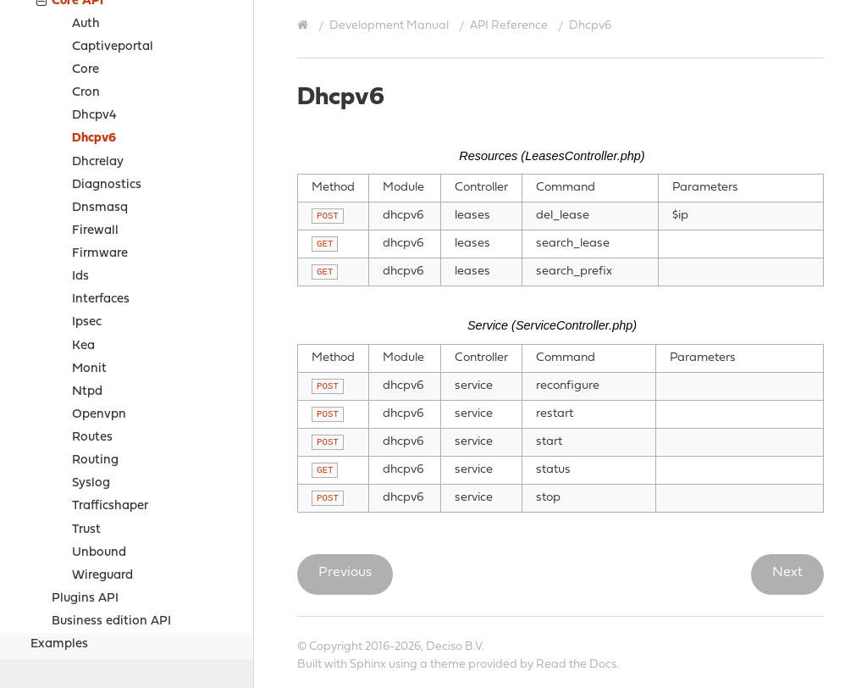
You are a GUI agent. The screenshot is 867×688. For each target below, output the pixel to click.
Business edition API (111, 494)
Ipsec (87, 195)
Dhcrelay (98, 35)
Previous (345, 573)
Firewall (95, 103)
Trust (86, 403)
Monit (89, 242)
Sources (52, 563)
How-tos (56, 540)
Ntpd (87, 264)
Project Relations (68, 585)
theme (448, 664)
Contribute (49, 648)
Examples (59, 517)
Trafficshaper (110, 379)
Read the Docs (576, 664)
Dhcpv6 (94, 11)
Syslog (91, 356)
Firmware (100, 126)
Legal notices (56, 606)
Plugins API (85, 471)
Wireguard (102, 448)
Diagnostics (106, 58)
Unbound (99, 425)
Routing (95, 333)
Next (787, 573)
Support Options (66, 627)
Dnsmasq (100, 81)
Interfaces (101, 172)
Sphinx (368, 664)
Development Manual (389, 25)
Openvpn (99, 287)
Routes (92, 310)
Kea (83, 219)
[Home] (304, 25)
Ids (80, 149)
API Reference (509, 25)
